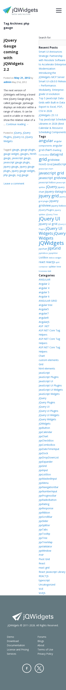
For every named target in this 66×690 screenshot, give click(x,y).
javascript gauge (21, 158)
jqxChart (43, 436)
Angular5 (44, 309)
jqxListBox (45, 474)
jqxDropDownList (49, 457)
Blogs (40, 641)
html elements (47, 368)
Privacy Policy (45, 653)
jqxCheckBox (46, 440)
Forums (41, 636)
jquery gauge (11, 166)
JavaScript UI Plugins (50, 385)
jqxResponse (46, 508)
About (40, 645)
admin (7, 82)
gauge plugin (28, 149)
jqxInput (43, 470)
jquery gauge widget (23, 170)
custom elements (49, 360)
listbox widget (55, 257)
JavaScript (44, 372)
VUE (41, 588)
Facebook (26, 668)
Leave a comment (14, 183)
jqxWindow (45, 550)
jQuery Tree (52, 214)
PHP (41, 555)
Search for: (45, 37)
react (42, 262)
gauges (24, 154)
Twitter (39, 668)
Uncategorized (47, 584)
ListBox (43, 257)
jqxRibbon (44, 512)
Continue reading (17, 124)
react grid (44, 567)
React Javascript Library (52, 571)
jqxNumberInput (48, 491)
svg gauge (23, 175)
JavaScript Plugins (49, 377)
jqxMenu (44, 483)
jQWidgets (51, 242)
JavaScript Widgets (49, 394)
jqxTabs (43, 529)
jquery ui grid (48, 224)
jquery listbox (58, 205)
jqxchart (43, 248)
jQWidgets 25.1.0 (48, 115)
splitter (52, 266)
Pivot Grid (44, 559)
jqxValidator (45, 546)
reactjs (50, 262)
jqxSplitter (44, 525)
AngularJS (44, 322)
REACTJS (44, 576)
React (42, 563)
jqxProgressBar (47, 495)
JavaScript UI (46, 381)
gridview (53, 160)
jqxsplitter (53, 253)
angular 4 (44, 288)
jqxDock (43, 453)
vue (49, 271)
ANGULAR (44, 279)
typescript (44, 580)
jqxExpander (46, 461)
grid (43, 159)
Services (11, 653)
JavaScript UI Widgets (51, 389)
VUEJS (42, 593)
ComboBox (44, 155)
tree (59, 266)
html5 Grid (45, 164)
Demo (10, 636)
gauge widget (11, 154)
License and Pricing (18, 649)
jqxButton (44, 427)
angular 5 (44, 292)
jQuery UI (18, 137)
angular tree (45, 305)
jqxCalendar (45, 432)
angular (46, 140)
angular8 (44, 317)
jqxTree (43, 538)
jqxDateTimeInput (49, 449)
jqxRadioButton (47, 499)
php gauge (9, 175)
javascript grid (51, 172)
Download (13, 641)
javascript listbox (47, 182)
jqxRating (44, 504)
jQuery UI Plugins (48, 411)
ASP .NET (44, 326)
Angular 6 (44, 296)
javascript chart (46, 168)
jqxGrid (54, 248)
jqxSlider (43, 521)
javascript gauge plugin (17, 162)
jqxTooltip (44, 533)
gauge (15, 149)
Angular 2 (44, 283)
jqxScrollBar (45, 516)
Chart (42, 355)
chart (48, 150)
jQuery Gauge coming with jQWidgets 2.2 (14, 54)
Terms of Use (45, 649)
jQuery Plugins (46, 209)
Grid (41, 364)
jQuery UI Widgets (50, 231)
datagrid (56, 154)
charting (56, 150)
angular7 (44, 313)
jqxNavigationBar (48, 487)
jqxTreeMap (45, 542)
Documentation (16, 645)
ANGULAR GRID (48, 300)
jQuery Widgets (52, 236)
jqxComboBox (47, 444)
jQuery (17, 132)
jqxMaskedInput (48, 478)
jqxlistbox (43, 253)
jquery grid (49, 196)
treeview (43, 271)
